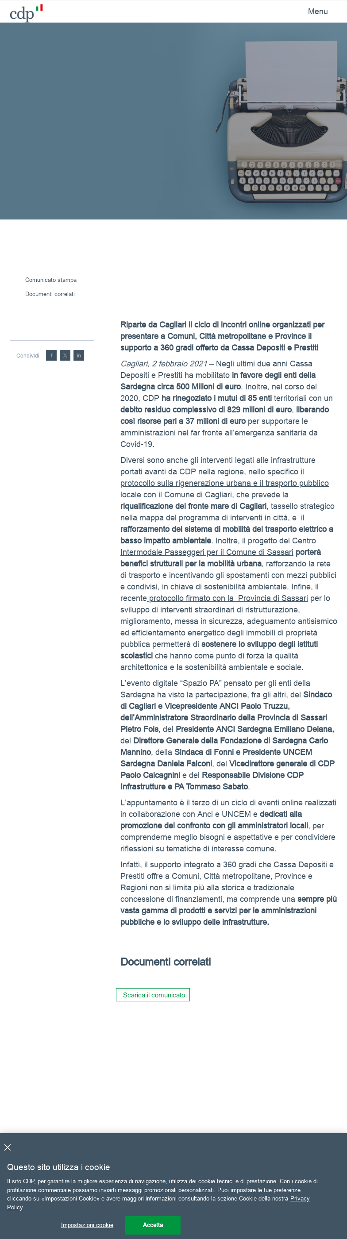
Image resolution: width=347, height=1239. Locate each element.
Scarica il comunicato (154, 995)
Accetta (153, 1224)
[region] (173, 1186)
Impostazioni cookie (87, 1224)
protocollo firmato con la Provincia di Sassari (227, 598)
